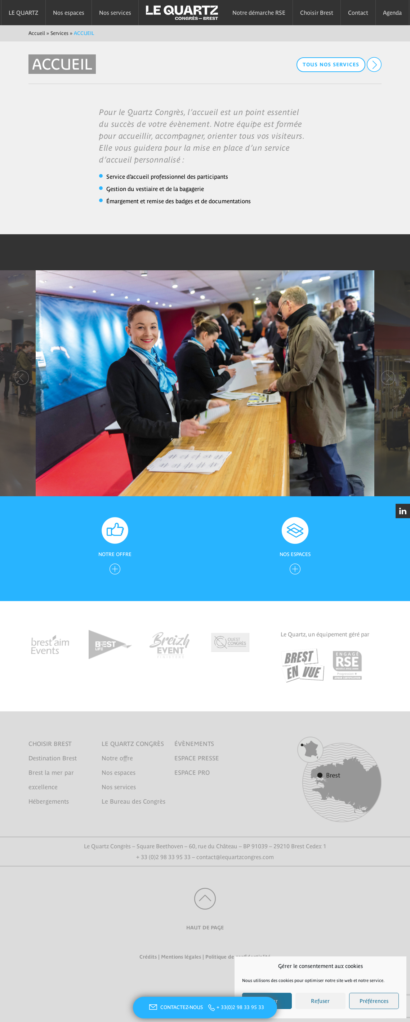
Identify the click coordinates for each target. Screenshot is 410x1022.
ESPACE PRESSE (196, 758)
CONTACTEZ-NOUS (175, 1007)
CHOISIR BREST (50, 743)
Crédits (148, 957)
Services (59, 33)
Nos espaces (68, 12)
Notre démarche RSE (258, 12)
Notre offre (117, 758)
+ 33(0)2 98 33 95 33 (240, 1007)
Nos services (115, 12)
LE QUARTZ (23, 12)
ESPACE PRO (192, 772)
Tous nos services (331, 64)
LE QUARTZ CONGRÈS (133, 743)
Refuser (320, 1001)
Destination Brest (52, 758)
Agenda (392, 12)
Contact (358, 12)
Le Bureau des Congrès (133, 801)
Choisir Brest (316, 12)
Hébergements (48, 801)
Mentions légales (181, 957)
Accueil (36, 33)
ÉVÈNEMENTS (194, 743)
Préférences (374, 1001)
